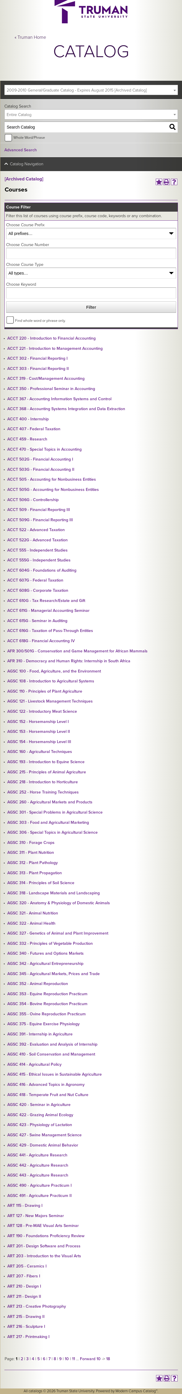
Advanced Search (20, 150)
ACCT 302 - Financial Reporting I (37, 358)
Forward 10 (90, 1358)
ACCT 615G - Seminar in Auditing (37, 620)
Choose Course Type (24, 264)
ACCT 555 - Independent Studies (37, 550)
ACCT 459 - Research (27, 439)
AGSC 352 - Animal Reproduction (37, 983)
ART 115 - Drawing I (25, 1205)
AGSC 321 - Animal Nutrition (32, 913)
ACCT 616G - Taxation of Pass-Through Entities (50, 630)
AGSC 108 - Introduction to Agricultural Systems (50, 681)
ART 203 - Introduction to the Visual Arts (44, 1255)
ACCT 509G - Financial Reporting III (40, 519)
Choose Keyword (21, 284)
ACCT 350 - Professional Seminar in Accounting (51, 388)
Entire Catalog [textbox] (19, 114)
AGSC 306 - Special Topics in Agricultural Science (52, 832)
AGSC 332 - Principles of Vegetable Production (50, 943)
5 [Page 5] (38, 1358)
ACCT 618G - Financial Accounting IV (41, 640)
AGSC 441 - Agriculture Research (37, 1155)
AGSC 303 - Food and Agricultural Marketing (48, 822)
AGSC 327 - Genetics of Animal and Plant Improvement (57, 933)
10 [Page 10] (67, 1358)
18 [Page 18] (108, 1358)
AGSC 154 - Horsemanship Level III (39, 741)
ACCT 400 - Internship (28, 419)
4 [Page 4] (33, 1358)
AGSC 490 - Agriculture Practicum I (39, 1185)
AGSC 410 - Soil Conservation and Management (51, 1054)
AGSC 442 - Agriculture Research (37, 1165)
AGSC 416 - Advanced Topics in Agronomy (46, 1084)
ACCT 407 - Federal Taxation (33, 428)
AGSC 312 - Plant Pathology (32, 862)
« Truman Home (30, 37)
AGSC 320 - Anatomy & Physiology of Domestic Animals (58, 902)
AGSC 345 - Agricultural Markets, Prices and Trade (53, 973)
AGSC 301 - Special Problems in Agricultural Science (55, 812)
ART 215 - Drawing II (26, 1316)
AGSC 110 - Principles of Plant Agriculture (44, 691)
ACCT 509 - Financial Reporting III (38, 509)
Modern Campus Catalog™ (137, 1391)
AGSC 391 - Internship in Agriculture (40, 1034)
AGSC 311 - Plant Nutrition (30, 852)
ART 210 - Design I (24, 1286)
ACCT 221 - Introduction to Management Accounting (55, 348)
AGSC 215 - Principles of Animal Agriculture (46, 772)
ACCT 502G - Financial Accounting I (40, 459)
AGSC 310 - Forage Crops (31, 842)
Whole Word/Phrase (29, 137)
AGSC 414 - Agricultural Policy (34, 1064)
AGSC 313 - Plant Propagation (34, 872)
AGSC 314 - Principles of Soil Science (40, 882)
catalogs (35, 1391)
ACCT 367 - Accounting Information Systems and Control (59, 398)
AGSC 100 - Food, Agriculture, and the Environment (54, 671)
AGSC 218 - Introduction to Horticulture (42, 781)
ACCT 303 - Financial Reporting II (38, 368)
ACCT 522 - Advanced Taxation (36, 529)
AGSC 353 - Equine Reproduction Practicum (47, 993)
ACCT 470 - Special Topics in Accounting (44, 449)
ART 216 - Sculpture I (26, 1326)
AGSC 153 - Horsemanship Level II (38, 731)
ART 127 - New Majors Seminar (35, 1215)
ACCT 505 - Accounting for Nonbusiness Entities (51, 479)
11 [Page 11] (73, 1358)
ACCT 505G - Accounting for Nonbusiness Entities (53, 489)
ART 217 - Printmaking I (28, 1336)
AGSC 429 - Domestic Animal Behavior (42, 1145)
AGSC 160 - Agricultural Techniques (39, 751)
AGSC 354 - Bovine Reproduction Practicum (47, 1003)
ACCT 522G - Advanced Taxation (37, 540)
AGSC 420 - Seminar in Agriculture (39, 1104)
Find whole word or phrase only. (40, 320)
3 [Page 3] (27, 1358)
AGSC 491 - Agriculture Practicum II (39, 1195)
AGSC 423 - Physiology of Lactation (39, 1124)
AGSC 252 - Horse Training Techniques (43, 792)
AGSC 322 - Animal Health (31, 923)
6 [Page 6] (44, 1358)
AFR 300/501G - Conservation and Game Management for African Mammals (77, 651)
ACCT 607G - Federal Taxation (35, 580)
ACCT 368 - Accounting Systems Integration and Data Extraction (66, 408)
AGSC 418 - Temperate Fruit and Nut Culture (47, 1094)
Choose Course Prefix (25, 224)
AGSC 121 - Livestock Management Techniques (50, 701)
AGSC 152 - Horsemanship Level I (38, 721)
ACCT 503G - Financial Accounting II (40, 469)
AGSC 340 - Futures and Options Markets (45, 953)
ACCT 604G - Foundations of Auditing (41, 570)
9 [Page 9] (60, 1358)
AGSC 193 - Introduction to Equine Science (46, 761)
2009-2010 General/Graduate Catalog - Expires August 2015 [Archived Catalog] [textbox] (77, 90)
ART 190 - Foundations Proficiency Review (46, 1235)
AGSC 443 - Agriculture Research (37, 1175)
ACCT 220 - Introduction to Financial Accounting (51, 338)
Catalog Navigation (26, 163)
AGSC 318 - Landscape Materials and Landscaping (53, 893)
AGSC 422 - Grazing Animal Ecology (40, 1114)
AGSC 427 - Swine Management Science (44, 1135)
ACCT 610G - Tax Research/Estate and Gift (46, 600)
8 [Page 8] (55, 1358)
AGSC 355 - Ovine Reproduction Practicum (46, 1014)
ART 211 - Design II (24, 1296)
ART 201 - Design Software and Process (43, 1246)
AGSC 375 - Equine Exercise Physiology (43, 1023)
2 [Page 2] (22, 1358)
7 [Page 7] (49, 1358)
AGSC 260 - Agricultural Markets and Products (49, 802)
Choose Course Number (27, 244)
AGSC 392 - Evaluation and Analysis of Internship (52, 1044)
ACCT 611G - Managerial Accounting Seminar (48, 610)
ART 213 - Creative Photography (36, 1306)
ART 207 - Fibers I (23, 1276)
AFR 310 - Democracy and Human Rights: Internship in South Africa (68, 661)
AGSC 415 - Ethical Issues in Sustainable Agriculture (54, 1074)
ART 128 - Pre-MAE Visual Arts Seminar (43, 1225)
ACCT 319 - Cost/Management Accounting (46, 378)
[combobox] (91, 90)
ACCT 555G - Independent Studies (39, 560)
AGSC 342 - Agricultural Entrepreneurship (45, 963)
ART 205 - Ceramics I (27, 1266)
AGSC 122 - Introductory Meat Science (42, 711)
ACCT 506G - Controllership (33, 499)
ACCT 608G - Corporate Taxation (37, 590)
